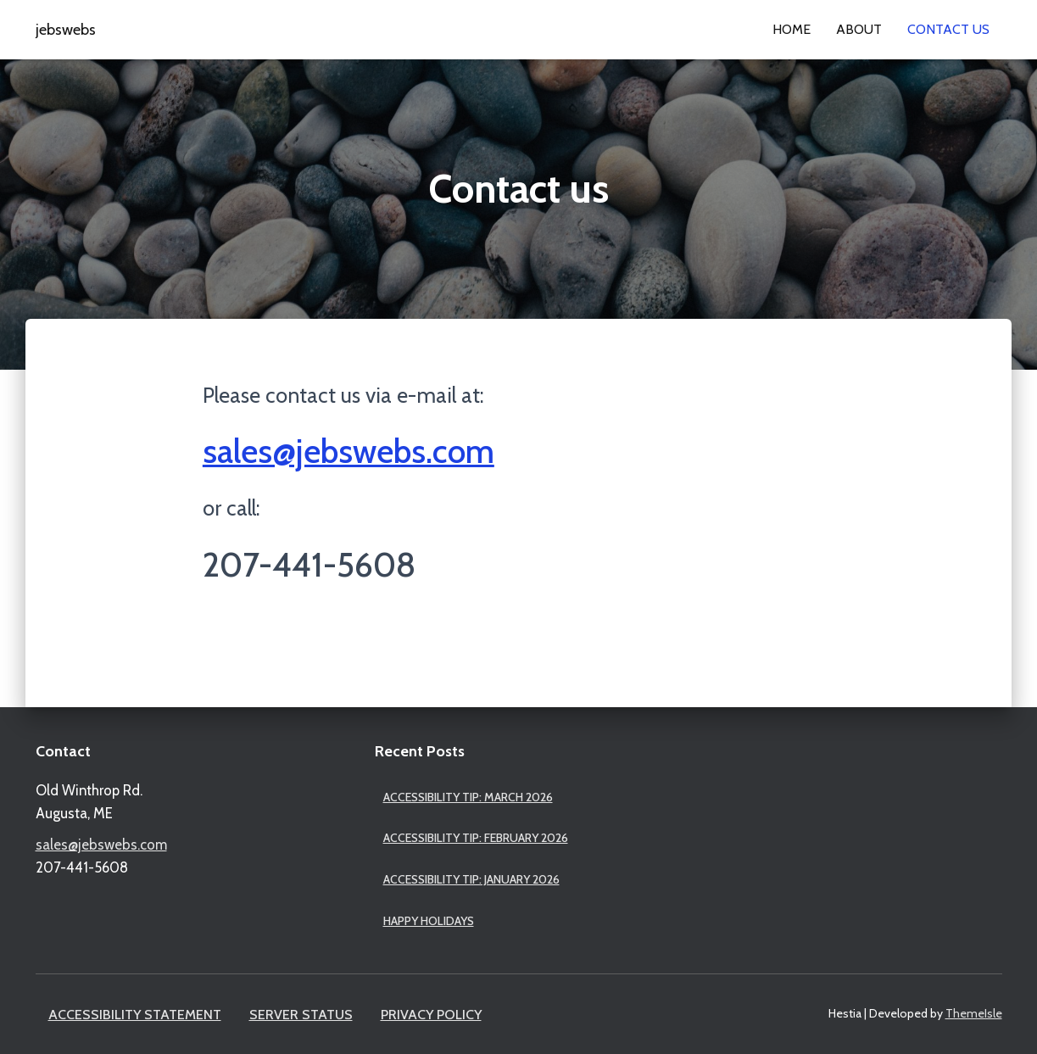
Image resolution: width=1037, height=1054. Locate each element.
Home (791, 29)
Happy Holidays (428, 921)
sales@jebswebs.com (348, 451)
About (859, 29)
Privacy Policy (431, 1015)
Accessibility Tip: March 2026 (468, 797)
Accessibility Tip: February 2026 (475, 837)
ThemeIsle (973, 1013)
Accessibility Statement (134, 1015)
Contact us (948, 29)
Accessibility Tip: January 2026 (471, 879)
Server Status (301, 1015)
